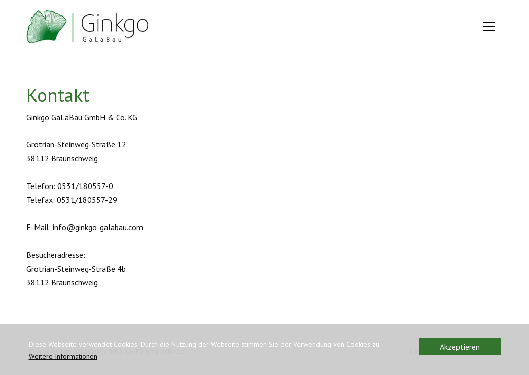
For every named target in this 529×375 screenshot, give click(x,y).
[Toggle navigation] (489, 26)
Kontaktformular (55, 324)
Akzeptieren (460, 347)
